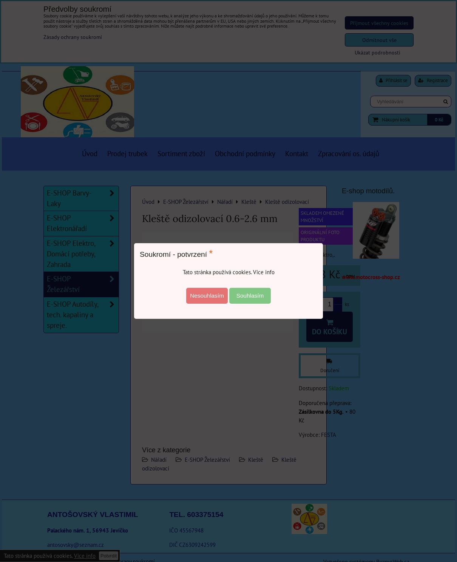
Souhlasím (250, 295)
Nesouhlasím (207, 295)
